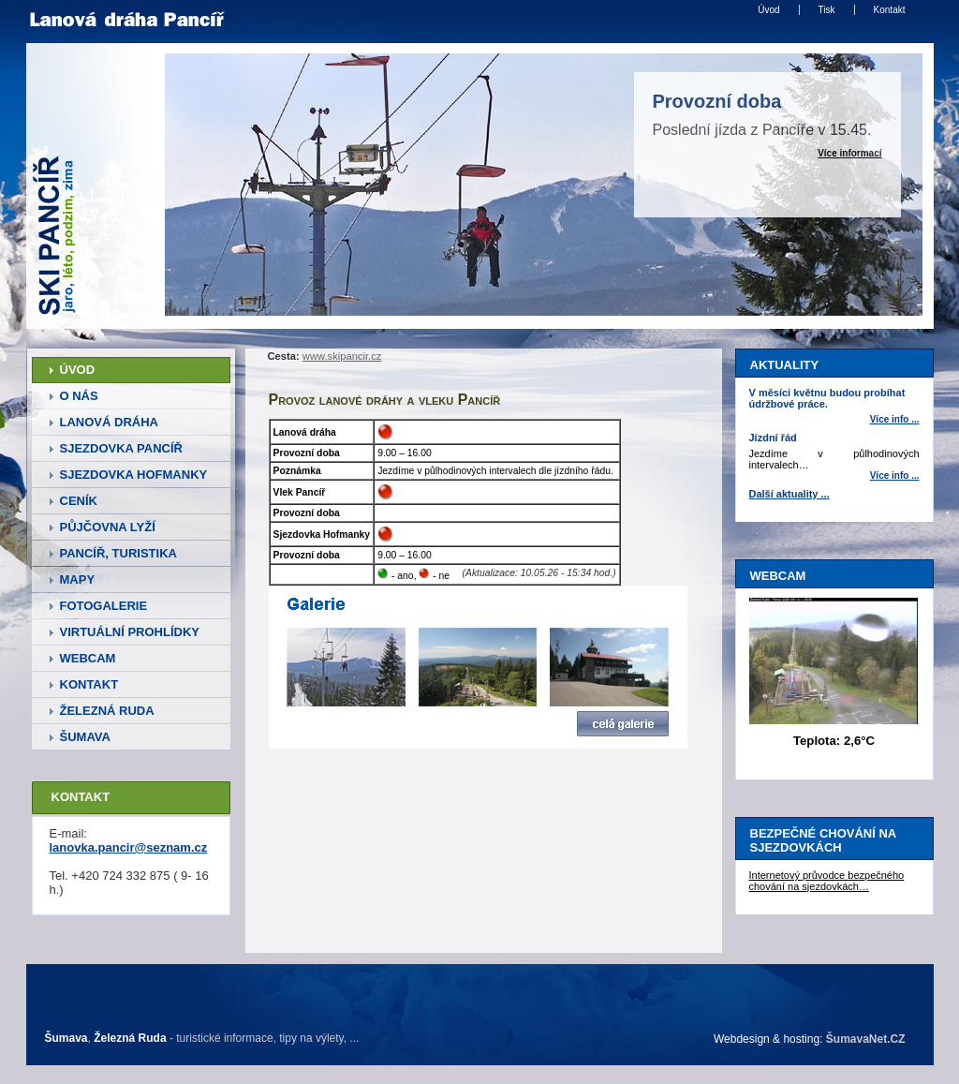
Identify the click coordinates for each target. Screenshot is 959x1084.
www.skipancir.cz (342, 356)
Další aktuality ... (789, 493)
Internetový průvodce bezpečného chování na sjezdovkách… (827, 880)
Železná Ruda (130, 1038)
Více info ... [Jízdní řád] (895, 475)
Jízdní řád (773, 437)
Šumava (66, 1038)
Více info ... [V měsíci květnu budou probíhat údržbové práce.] (895, 419)
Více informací (849, 153)
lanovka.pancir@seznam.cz (129, 847)
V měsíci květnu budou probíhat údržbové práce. (827, 398)
